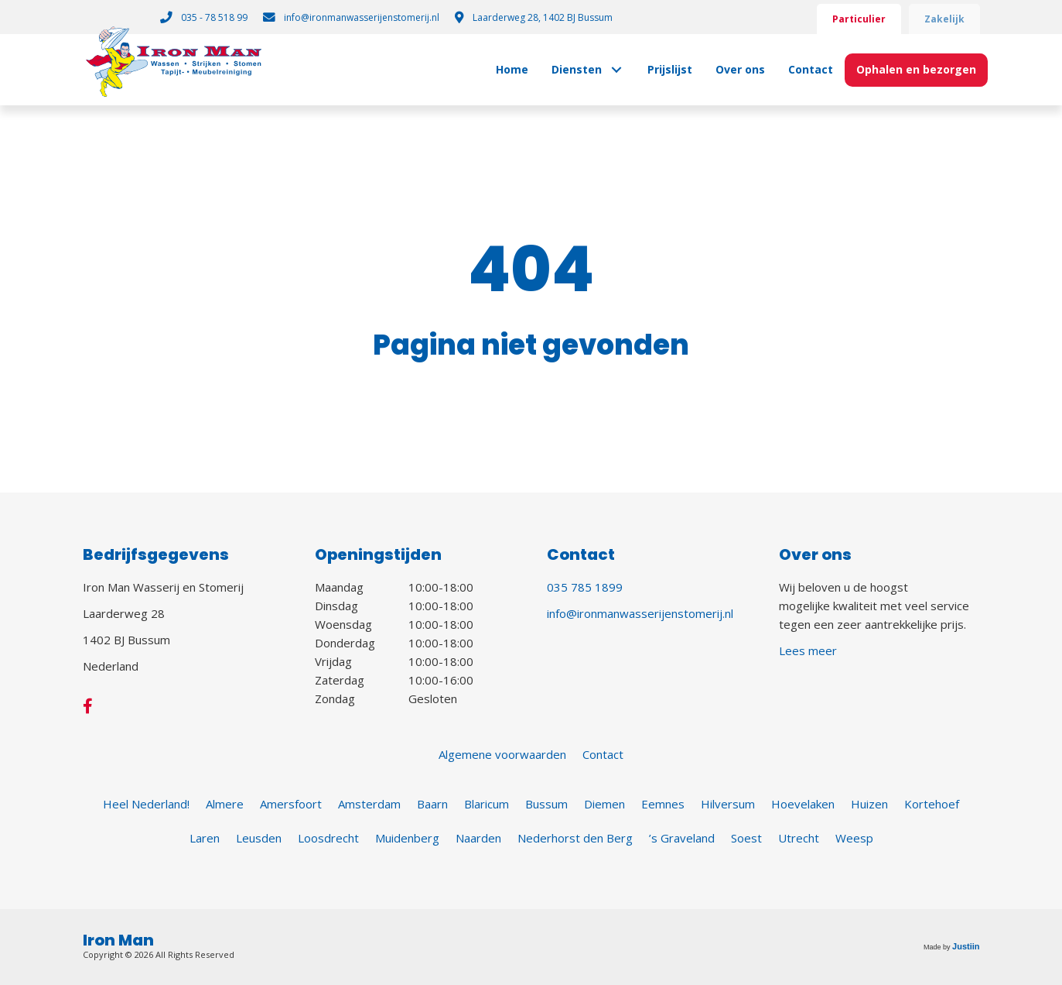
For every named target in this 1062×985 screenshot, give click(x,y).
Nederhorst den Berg (575, 838)
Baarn (432, 804)
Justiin (965, 946)
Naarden (478, 838)
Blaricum (486, 804)
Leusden (259, 838)
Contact (602, 754)
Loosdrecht (328, 838)
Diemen (604, 804)
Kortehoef (931, 804)
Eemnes (663, 804)
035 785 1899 (585, 587)
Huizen (869, 804)
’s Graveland (682, 838)
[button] (617, 70)
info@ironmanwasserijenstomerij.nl (640, 613)
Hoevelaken (803, 804)
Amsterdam (369, 804)
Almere (225, 804)
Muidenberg (407, 838)
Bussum (546, 804)
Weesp (854, 838)
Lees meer (808, 650)
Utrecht (798, 838)
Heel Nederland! (146, 804)
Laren (205, 838)
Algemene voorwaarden (502, 754)
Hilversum (728, 804)
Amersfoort (291, 804)
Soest (746, 838)
